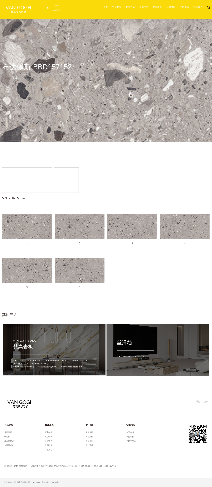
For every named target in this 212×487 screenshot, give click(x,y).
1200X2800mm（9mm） (29, 360)
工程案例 (184, 7)
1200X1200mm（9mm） (56, 360)
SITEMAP (36, 482)
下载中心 (48, 450)
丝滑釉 (124, 342)
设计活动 (89, 445)
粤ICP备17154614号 (50, 482)
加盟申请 (130, 432)
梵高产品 (130, 7)
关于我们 (90, 425)
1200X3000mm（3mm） (37, 363)
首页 (105, 7)
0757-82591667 (20, 466)
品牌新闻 (48, 437)
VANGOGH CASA (24, 341)
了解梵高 (116, 7)
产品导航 (8, 425)
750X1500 (126, 356)
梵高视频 (157, 7)
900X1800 (139, 356)
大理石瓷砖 (9, 445)
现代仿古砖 (9, 441)
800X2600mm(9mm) (47, 366)
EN (48, 8)
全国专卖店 (131, 441)
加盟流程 (130, 437)
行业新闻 (48, 441)
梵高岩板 (23, 347)
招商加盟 (130, 425)
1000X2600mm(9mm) (23, 366)
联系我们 (198, 7)
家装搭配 (48, 432)
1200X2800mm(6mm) (71, 366)
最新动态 (143, 7)
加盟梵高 (171, 7)
